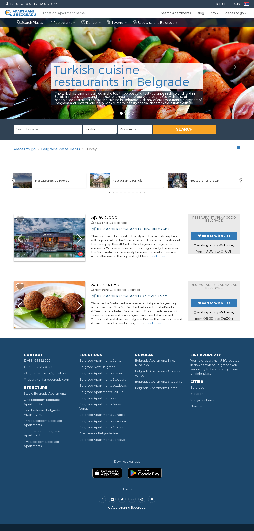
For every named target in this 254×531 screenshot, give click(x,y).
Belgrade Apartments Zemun (101, 398)
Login (235, 4)
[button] (214, 13)
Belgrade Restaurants (60, 149)
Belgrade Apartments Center (101, 360)
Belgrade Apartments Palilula (101, 392)
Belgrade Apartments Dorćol (156, 388)
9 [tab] (141, 193)
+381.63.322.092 (21, 4)
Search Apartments (176, 13)
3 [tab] (117, 193)
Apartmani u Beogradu (128, 507)
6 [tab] (129, 193)
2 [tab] (113, 193)
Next (241, 180)
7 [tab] (133, 193)
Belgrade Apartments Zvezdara (102, 379)
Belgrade (197, 387)
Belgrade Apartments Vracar (100, 373)
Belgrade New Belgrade (97, 367)
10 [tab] (145, 193)
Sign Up (220, 4)
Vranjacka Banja (202, 400)
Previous (13, 180)
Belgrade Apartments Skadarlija (158, 381)
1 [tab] (109, 193)
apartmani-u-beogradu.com (48, 379)
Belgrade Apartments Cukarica (102, 414)
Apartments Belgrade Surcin (100, 433)
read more (158, 256)
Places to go (25, 149)
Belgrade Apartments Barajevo (102, 439)
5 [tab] (125, 193)
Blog (200, 13)
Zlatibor (196, 393)
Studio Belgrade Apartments (45, 393)
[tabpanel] (49, 180)
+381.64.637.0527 (45, 4)
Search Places (30, 22)
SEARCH (184, 129)
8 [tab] (137, 193)
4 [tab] (121, 193)
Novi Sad (196, 406)
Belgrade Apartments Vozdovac (103, 385)
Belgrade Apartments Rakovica (102, 421)
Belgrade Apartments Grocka (101, 427)
